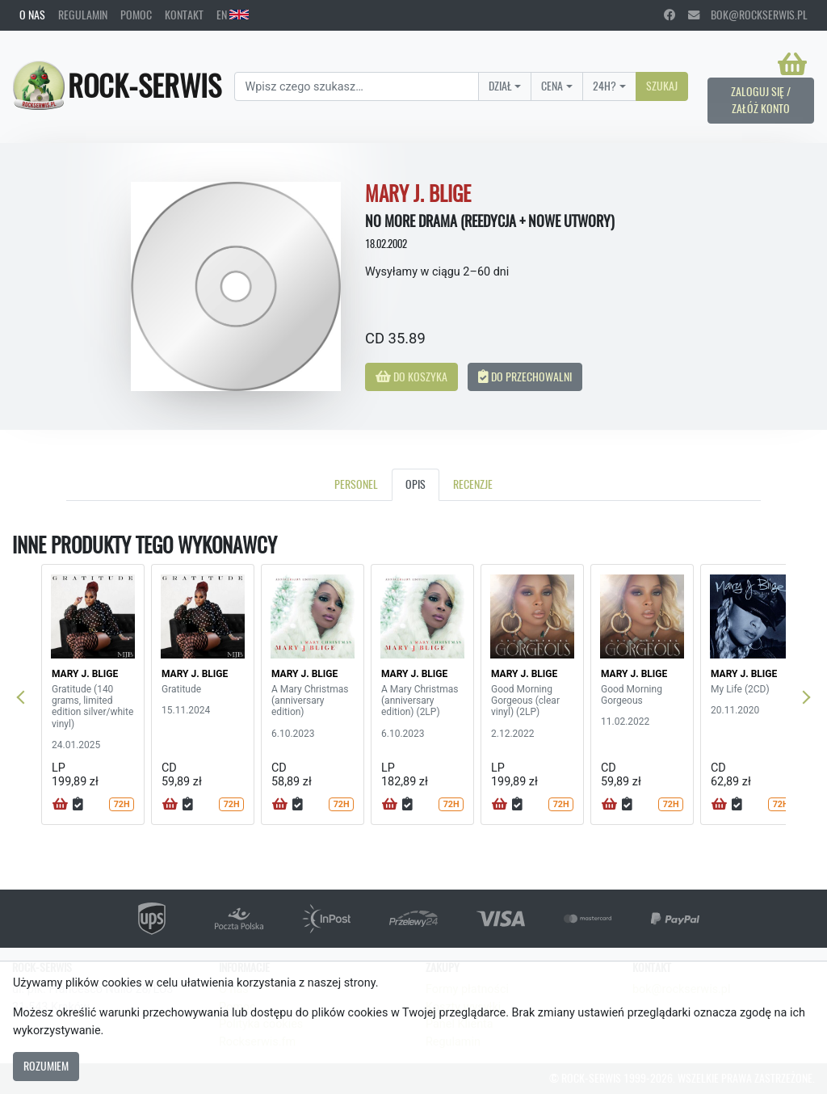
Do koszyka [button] (411, 376)
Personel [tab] (356, 484)
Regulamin (82, 14)
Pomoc (136, 14)
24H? (604, 86)
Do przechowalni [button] (525, 376)
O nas (32, 14)
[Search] (356, 86)
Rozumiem (46, 1066)
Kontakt (184, 14)
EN (232, 14)
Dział (500, 86)
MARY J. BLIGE (85, 674)
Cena (552, 86)
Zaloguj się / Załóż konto (761, 100)
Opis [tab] (415, 484)
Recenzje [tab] (473, 484)
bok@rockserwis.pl (748, 14)
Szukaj (662, 86)
